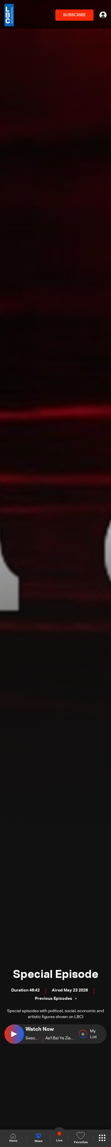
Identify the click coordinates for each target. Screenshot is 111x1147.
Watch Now (39, 1029)
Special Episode (55, 974)
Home (13, 1138)
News (38, 1138)
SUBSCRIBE (74, 15)
